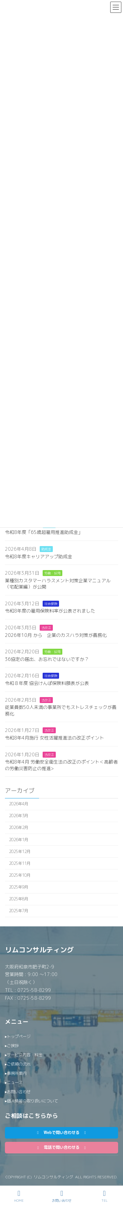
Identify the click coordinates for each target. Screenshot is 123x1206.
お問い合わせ (62, 1196)
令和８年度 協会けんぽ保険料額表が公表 (47, 683)
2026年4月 (18, 804)
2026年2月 (18, 828)
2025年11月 (20, 863)
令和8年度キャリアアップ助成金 (38, 556)
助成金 (46, 549)
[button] (61, 1133)
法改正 (46, 627)
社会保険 (50, 603)
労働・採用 (52, 573)
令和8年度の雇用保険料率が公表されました (50, 611)
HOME (19, 1196)
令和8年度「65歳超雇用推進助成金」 (44, 532)
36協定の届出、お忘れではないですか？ (47, 659)
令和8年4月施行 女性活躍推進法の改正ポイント (54, 738)
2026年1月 (18, 839)
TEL (104, 1196)
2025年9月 (18, 887)
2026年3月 (18, 816)
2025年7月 (18, 911)
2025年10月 (20, 875)
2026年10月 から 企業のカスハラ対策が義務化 (56, 635)
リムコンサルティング (39, 950)
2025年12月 (20, 851)
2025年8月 (18, 899)
